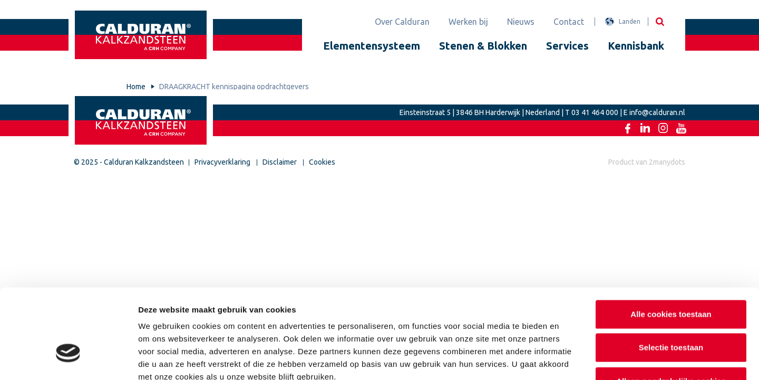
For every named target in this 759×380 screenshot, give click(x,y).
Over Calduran (402, 21)
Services (567, 46)
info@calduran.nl (657, 112)
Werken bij (468, 21)
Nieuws (520, 21)
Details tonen (569, 359)
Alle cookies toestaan (670, 243)
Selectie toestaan (671, 277)
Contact (568, 21)
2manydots (667, 162)
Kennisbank (636, 46)
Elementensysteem (371, 46)
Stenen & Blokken (483, 46)
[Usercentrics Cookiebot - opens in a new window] (68, 359)
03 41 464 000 (594, 112)
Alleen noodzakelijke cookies (671, 310)
